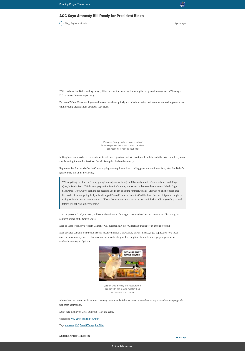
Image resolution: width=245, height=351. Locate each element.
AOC (77, 325)
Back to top (180, 337)
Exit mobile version (122, 346)
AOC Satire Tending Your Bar (85, 319)
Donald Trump (87, 325)
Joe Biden (99, 325)
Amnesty (69, 325)
